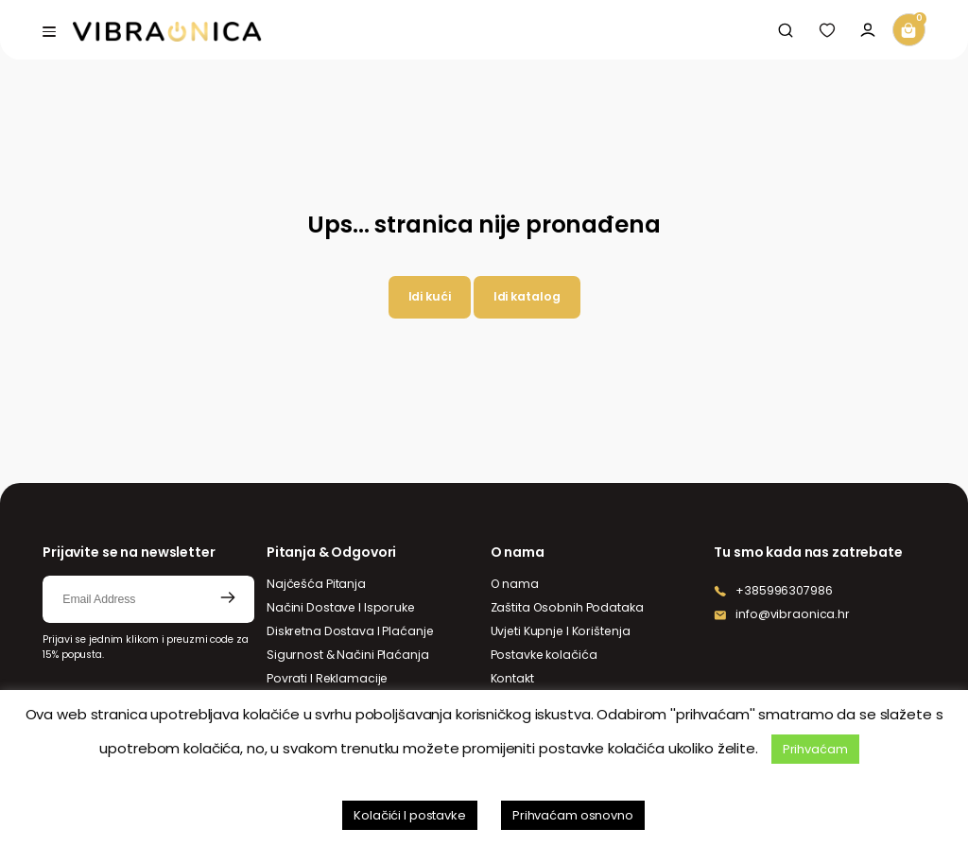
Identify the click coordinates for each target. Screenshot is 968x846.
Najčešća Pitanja (316, 584)
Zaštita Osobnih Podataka (567, 607)
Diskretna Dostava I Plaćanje (350, 631)
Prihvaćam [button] (815, 749)
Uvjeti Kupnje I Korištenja (561, 631)
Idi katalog (527, 296)
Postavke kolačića (544, 655)
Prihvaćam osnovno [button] (572, 815)
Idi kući (429, 296)
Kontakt (512, 678)
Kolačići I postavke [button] (410, 815)
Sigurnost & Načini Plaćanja (348, 655)
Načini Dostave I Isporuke (341, 607)
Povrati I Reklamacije (327, 678)
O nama (515, 584)
